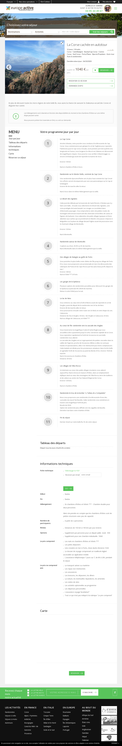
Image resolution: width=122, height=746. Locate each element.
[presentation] (81, 481)
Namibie (85, 733)
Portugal (66, 730)
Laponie (66, 726)
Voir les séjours (100, 31)
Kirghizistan (86, 729)
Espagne (66, 719)
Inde (83, 726)
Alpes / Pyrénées (30, 716)
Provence (28, 733)
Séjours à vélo (10, 716)
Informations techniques (15, 148)
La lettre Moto (37, 693)
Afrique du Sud (87, 715)
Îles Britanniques (69, 723)
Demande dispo (76, 86)
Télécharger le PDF (72, 471)
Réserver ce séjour (17, 157)
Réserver (104, 70)
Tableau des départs (18, 142)
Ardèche (27, 719)
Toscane (46, 712)
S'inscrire (88, 692)
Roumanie (67, 712)
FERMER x (115, 743)
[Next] (60, 67)
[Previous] (8, 67)
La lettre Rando (38, 695)
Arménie (85, 719)
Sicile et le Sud (48, 730)
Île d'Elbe (46, 719)
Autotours (9, 723)
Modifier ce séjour (78, 81)
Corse (26, 712)
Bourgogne (28, 723)
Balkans (66, 716)
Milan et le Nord (49, 723)
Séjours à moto (11, 719)
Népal (84, 736)
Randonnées (10, 712)
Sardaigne (47, 726)
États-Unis (86, 722)
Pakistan (85, 740)
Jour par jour (14, 138)
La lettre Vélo (37, 690)
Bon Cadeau (45, 2)
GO (66, 488)
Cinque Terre (48, 716)
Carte (11, 153)
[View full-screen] (62, 43)
